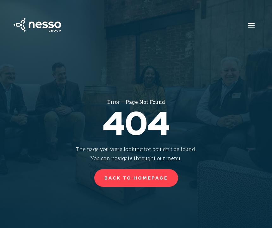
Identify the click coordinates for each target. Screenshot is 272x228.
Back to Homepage (136, 178)
